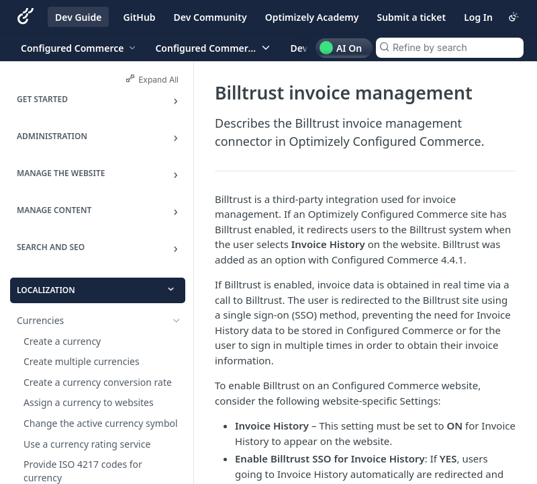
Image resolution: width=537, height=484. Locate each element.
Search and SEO (51, 247)
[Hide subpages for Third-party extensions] (176, 375)
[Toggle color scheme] (513, 17)
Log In (478, 17)
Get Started (42, 99)
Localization (46, 290)
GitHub (140, 17)
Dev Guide (78, 17)
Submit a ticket (411, 17)
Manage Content (54, 210)
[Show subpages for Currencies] (176, 320)
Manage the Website (61, 173)
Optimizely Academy (312, 17)
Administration (52, 136)
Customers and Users (64, 474)
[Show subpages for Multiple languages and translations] (176, 341)
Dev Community (210, 17)
